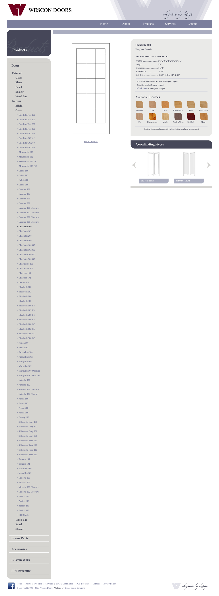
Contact (192, 23)
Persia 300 (23, 412)
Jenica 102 (24, 347)
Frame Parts (20, 538)
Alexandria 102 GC (28, 166)
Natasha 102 (24, 385)
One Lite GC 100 (27, 133)
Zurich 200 (24, 505)
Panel (18, 87)
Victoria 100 (24, 478)
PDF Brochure (21, 571)
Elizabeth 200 (25, 296)
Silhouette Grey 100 (28, 422)
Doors (15, 65)
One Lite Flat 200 (27, 124)
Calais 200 (23, 180)
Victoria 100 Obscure (29, 487)
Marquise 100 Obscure (29, 371)
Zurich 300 (24, 510)
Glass (18, 77)
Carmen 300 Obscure (29, 222)
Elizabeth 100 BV (27, 305)
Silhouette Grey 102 (28, 426)
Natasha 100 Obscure (29, 389)
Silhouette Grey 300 (28, 436)
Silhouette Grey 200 (28, 431)
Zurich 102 (24, 501)
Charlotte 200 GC (27, 254)
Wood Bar (21, 96)
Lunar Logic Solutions (75, 588)
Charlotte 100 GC (27, 245)
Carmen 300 (24, 203)
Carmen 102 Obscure (29, 212)
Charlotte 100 (25, 226)
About (126, 23)
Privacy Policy (109, 583)
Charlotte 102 (25, 231)
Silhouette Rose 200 (28, 450)
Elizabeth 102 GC (27, 329)
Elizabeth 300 (25, 301)
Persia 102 (23, 403)
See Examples (91, 141)
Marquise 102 (25, 366)
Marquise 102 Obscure (29, 375)
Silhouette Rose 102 (28, 445)
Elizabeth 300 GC (27, 338)
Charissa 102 (25, 278)
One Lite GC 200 (27, 143)
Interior (16, 101)
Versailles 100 (25, 468)
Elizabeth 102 (25, 291)
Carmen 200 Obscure (29, 217)
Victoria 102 (24, 482)
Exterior (17, 73)
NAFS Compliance (64, 583)
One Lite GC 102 (27, 138)
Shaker (19, 91)
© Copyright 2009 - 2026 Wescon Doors (34, 588)
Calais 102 (23, 175)
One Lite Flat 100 (27, 115)
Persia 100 (23, 398)
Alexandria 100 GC (28, 161)
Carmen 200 (24, 198)
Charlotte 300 (25, 240)
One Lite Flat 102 (27, 119)
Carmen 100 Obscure (29, 208)
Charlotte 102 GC (27, 250)
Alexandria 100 (26, 152)
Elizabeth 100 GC (27, 324)
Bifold (18, 105)
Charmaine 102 (26, 268)
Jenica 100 (24, 343)
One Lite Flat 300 (27, 129)
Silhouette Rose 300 (28, 454)
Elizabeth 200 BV (27, 315)
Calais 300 (23, 184)
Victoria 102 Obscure (29, 492)
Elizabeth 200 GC (27, 333)
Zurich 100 (24, 496)
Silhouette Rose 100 (28, 440)
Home (104, 23)
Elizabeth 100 (25, 287)
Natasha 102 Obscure (29, 394)
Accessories (19, 549)
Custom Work (21, 560)
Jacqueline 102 (26, 357)
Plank (18, 82)
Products (148, 23)
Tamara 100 (24, 459)
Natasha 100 (24, 380)
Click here (142, 88)
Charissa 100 (25, 273)
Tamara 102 (24, 464)
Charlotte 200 (25, 236)
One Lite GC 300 (27, 147)
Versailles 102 (25, 473)
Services (170, 23)
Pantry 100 (24, 417)
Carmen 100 (24, 189)
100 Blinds (24, 515)
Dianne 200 (24, 282)
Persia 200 (23, 408)
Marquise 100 (25, 361)
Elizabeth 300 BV (27, 319)
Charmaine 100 (26, 264)
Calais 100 (23, 170)
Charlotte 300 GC (27, 259)
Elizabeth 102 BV (27, 310)
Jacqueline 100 (26, 352)
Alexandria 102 (26, 157)
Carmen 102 (24, 194)
